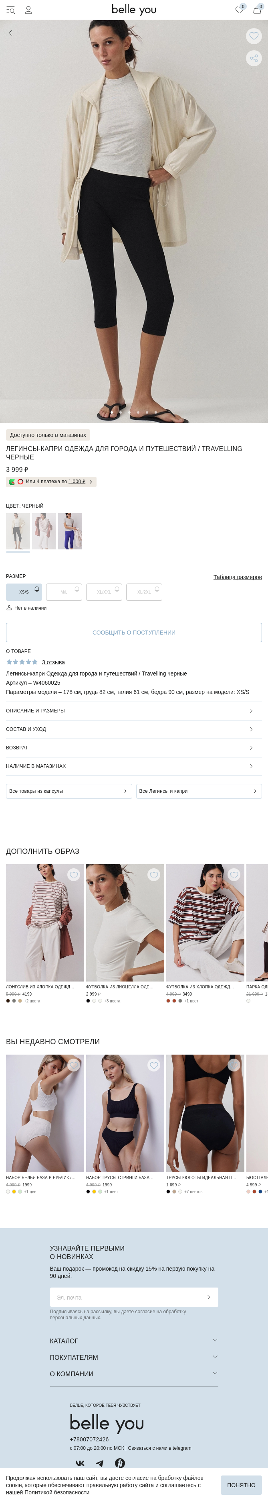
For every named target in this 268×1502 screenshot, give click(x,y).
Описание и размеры (35, 711)
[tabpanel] (134, 221)
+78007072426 (89, 1439)
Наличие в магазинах (36, 766)
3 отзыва (53, 662)
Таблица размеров (238, 577)
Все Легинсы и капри (163, 791)
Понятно (241, 1485)
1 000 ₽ (77, 481)
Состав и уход (26, 729)
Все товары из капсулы (36, 791)
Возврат (17, 748)
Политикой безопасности (56, 1492)
